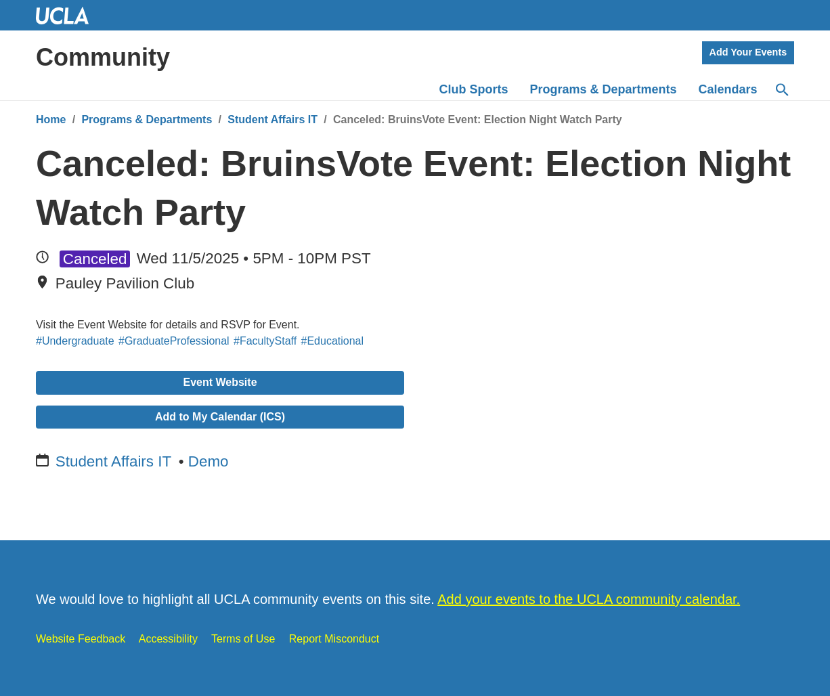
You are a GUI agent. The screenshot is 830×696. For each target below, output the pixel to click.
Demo (208, 461)
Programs (603, 89)
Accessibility (168, 639)
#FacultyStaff (265, 341)
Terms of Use (243, 639)
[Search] (781, 90)
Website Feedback (80, 639)
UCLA (68, 15)
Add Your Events (748, 52)
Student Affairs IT (272, 119)
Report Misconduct (334, 639)
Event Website (220, 382)
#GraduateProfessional (174, 341)
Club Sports (473, 89)
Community (103, 57)
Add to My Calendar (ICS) (220, 416)
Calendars (728, 89)
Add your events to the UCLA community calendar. (588, 599)
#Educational (332, 341)
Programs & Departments (146, 119)
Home (51, 119)
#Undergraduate (75, 341)
